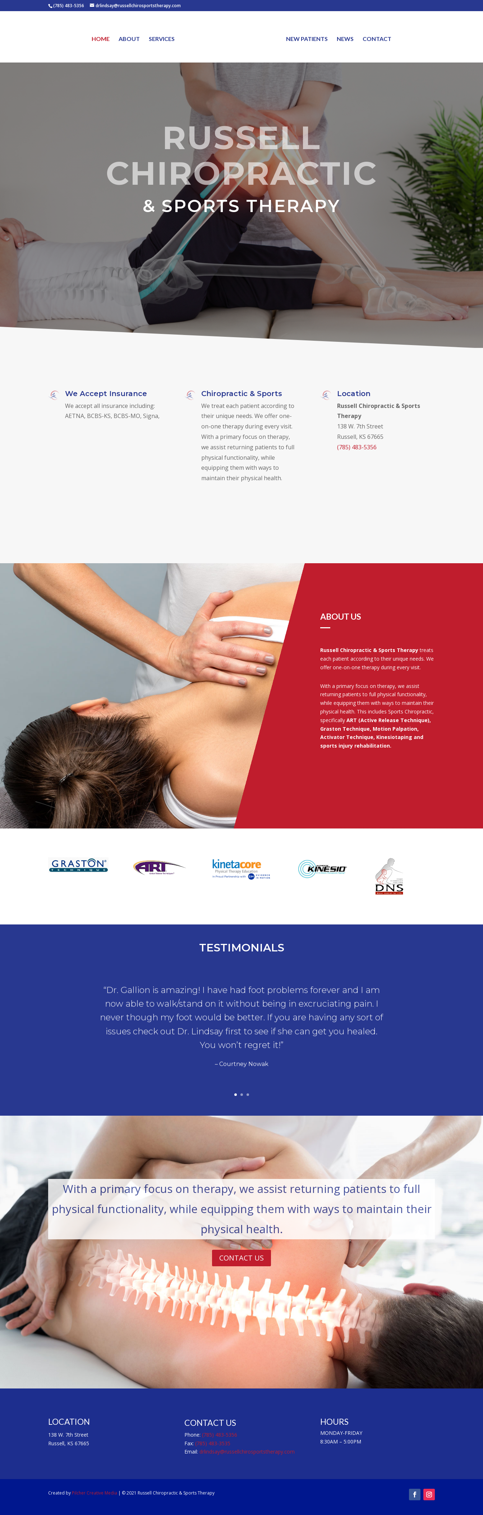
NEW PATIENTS (306, 39)
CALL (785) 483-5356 (242, 251)
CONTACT (376, 39)
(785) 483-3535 (212, 1443)
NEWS (344, 39)
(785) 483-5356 (357, 447)
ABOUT (129, 39)
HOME (101, 39)
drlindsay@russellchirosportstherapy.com (247, 1451)
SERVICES (162, 39)
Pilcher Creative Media (94, 1493)
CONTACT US (241, 1258)
